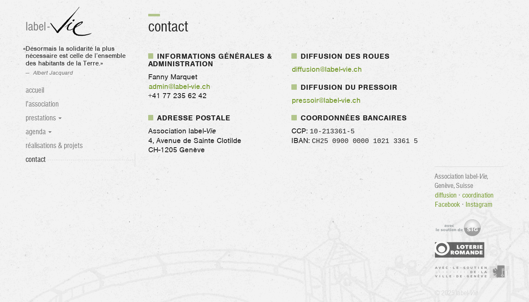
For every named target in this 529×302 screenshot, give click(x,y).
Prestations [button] (44, 118)
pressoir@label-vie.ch (326, 100)
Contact (46, 159)
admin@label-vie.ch (179, 87)
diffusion (446, 195)
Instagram (479, 204)
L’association (42, 104)
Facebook (447, 204)
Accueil (35, 90)
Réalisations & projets (54, 146)
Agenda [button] (39, 132)
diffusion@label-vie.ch (327, 69)
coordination (478, 195)
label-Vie (60, 22)
